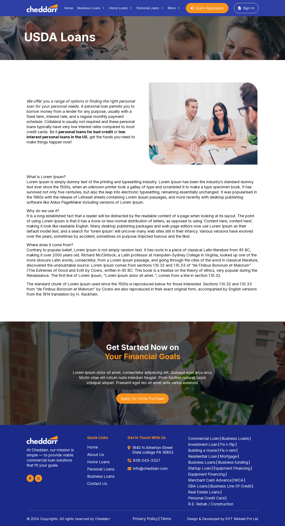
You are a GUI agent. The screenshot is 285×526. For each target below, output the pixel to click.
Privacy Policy (145, 519)
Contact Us (97, 483)
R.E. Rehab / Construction (210, 504)
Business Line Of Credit (230, 486)
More (174, 8)
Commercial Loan (203, 438)
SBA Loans (198, 486)
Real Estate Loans (204, 492)
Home (68, 8)
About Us (95, 454)
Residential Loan (202, 456)
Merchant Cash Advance (210, 480)
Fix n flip (227, 444)
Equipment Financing (231, 468)
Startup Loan (199, 468)
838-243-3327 (146, 460)
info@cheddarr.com (150, 468)
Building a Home (202, 450)
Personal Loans (149, 8)
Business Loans (91, 8)
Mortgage (228, 456)
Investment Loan (202, 444)
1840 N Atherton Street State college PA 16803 (152, 450)
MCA (238, 480)
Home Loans (120, 8)
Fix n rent (228, 450)
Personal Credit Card (206, 498)
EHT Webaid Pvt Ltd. (241, 519)
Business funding (233, 462)
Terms (165, 519)
